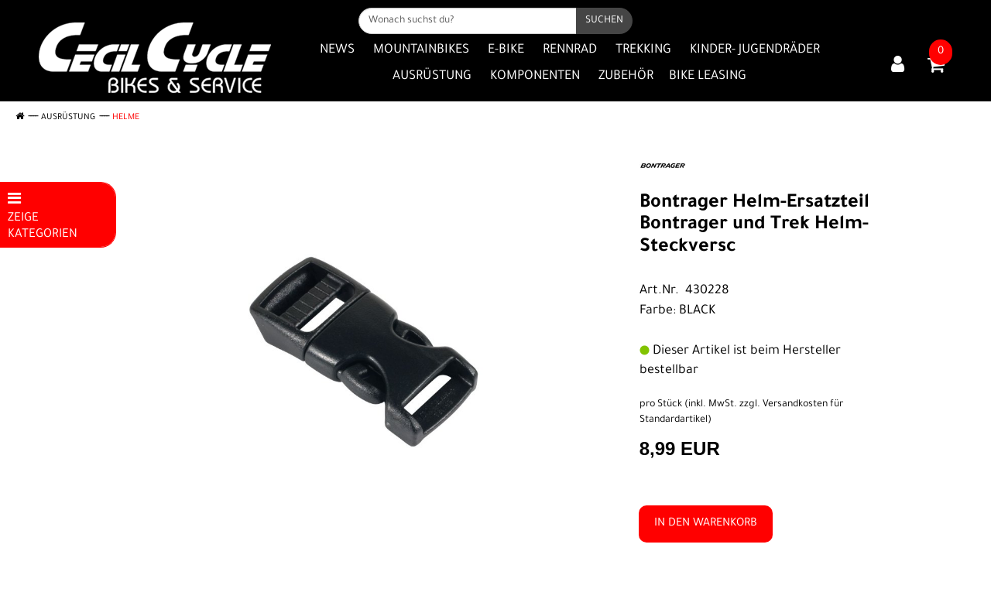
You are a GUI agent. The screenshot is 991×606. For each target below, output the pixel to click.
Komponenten (535, 77)
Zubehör (625, 77)
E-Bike (506, 50)
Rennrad (570, 50)
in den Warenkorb (705, 524)
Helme (125, 117)
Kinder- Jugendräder (755, 50)
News (337, 50)
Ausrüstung (432, 77)
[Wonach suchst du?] (467, 21)
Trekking (643, 50)
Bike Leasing (707, 77)
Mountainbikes (421, 50)
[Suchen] (604, 21)
